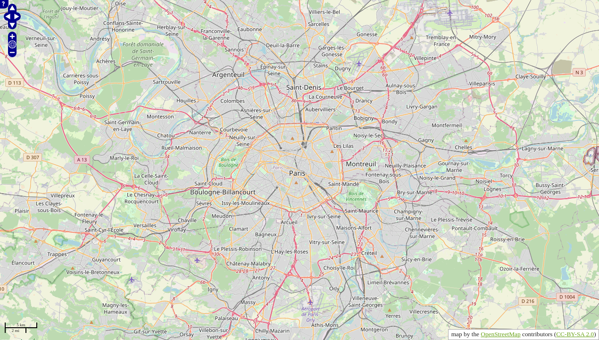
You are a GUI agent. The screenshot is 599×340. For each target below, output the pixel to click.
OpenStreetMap (500, 334)
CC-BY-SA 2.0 (575, 334)
